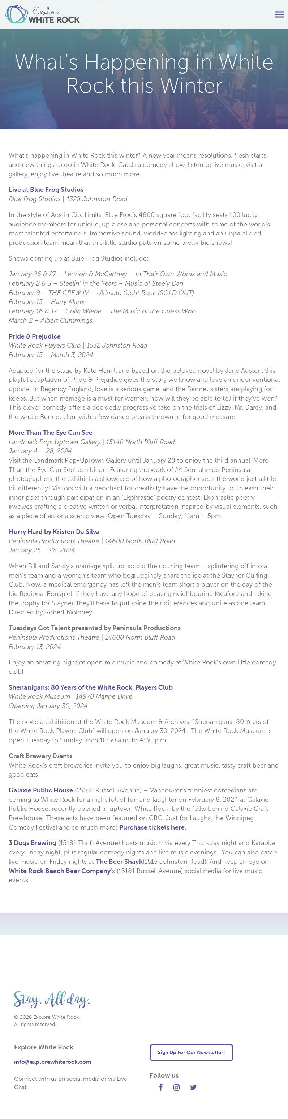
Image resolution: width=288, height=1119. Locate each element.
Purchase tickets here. (153, 827)
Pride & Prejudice (35, 336)
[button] (279, 14)
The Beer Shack (119, 862)
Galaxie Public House (41, 790)
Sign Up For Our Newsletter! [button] (191, 1052)
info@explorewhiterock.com (52, 1061)
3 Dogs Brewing (32, 843)
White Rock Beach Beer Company (60, 871)
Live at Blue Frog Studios (46, 190)
